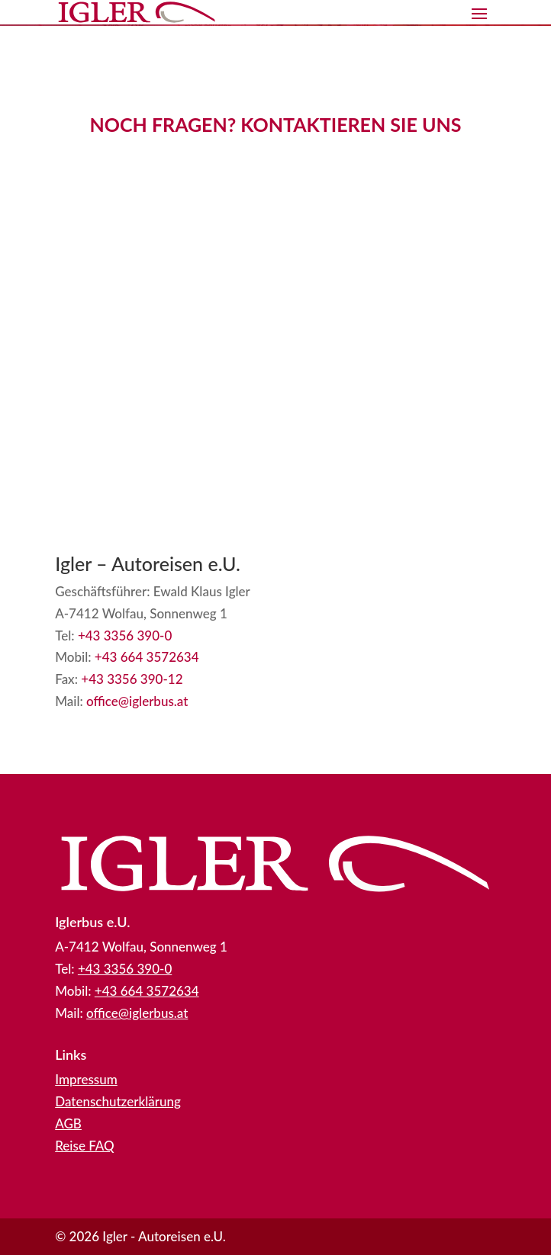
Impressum (86, 1079)
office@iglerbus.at (137, 701)
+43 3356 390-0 (125, 636)
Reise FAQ (84, 1146)
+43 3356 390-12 (131, 679)
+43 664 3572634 (147, 657)
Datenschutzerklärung (118, 1101)
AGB (68, 1123)
